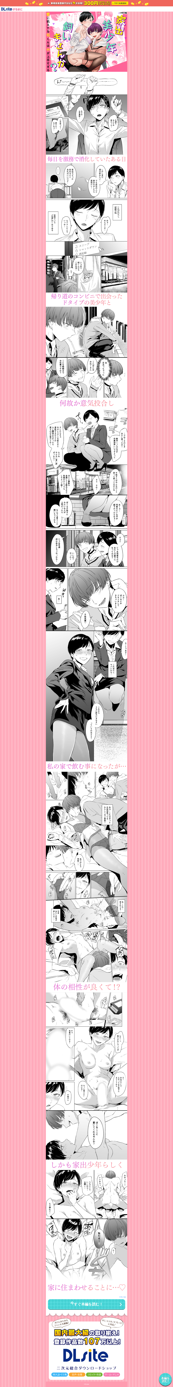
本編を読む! (165, 1380)
